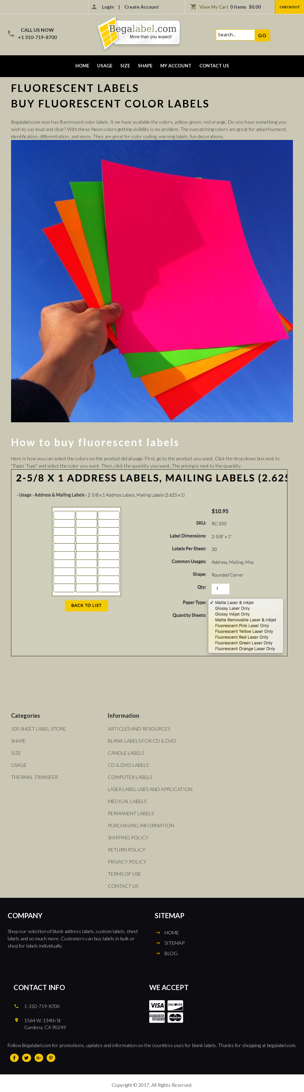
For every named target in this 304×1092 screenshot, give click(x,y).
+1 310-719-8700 (37, 37)
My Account (175, 65)
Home (82, 65)
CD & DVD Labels (128, 765)
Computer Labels (130, 777)
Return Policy (126, 850)
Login (108, 7)
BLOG (171, 953)
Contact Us (214, 65)
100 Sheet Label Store (38, 729)
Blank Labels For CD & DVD (142, 741)
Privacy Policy (127, 862)
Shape (145, 65)
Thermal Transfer (34, 777)
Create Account (141, 7)
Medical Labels (127, 801)
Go (262, 35)
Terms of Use (124, 874)
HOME (171, 932)
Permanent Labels (131, 813)
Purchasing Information (141, 825)
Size (125, 65)
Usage (104, 65)
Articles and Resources (139, 729)
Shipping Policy (128, 837)
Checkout (289, 7)
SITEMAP (174, 943)
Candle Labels (126, 753)
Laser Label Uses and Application (150, 789)
